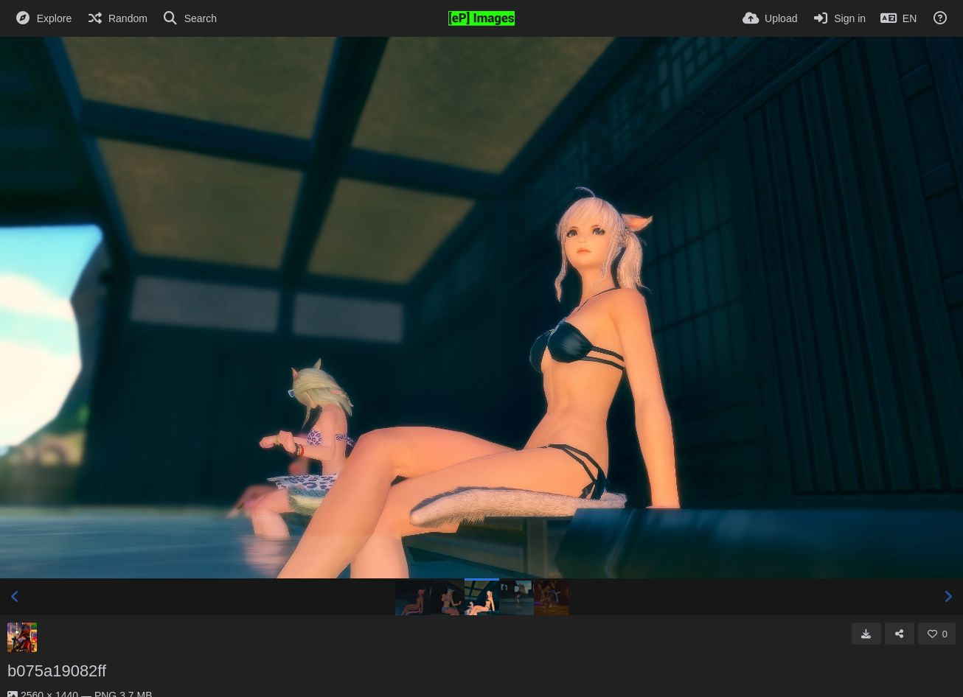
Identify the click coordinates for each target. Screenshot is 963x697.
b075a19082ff (56, 671)
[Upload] (770, 18)
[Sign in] (839, 18)
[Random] (116, 18)
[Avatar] (22, 637)
